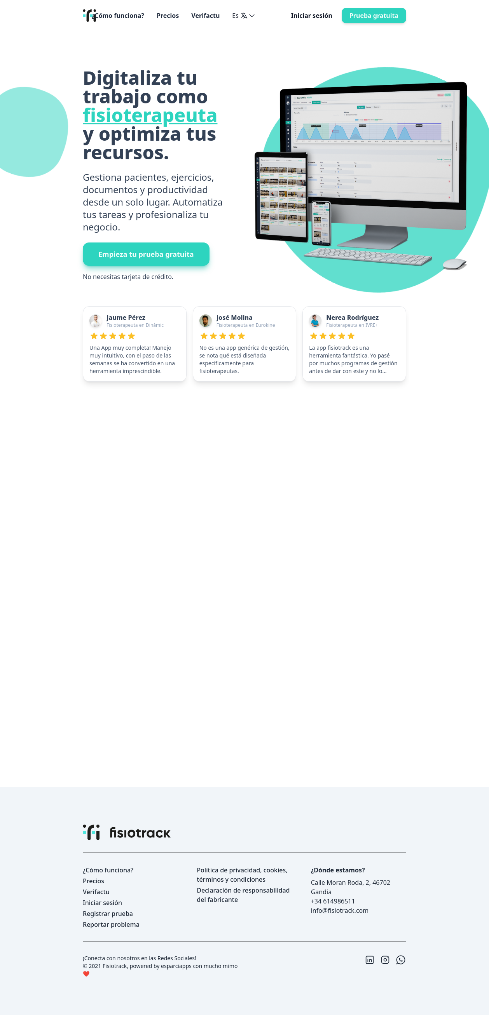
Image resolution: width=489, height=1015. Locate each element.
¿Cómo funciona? (118, 15)
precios (168, 15)
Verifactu (205, 15)
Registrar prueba (108, 913)
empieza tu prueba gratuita (146, 254)
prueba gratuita (373, 15)
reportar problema (111, 924)
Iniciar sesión (311, 15)
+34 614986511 (333, 901)
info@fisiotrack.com (340, 910)
